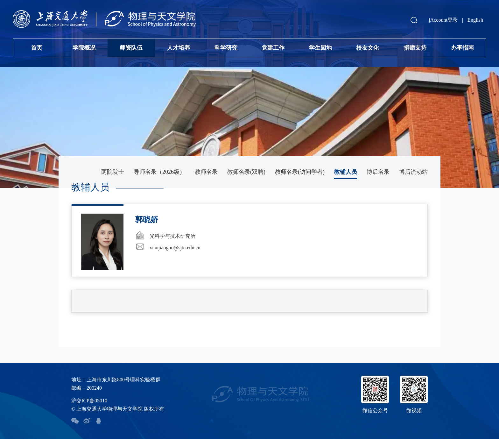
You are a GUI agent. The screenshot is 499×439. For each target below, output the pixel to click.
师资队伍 (131, 48)
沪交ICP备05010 (89, 400)
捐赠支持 (415, 48)
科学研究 (225, 48)
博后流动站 (413, 172)
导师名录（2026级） (159, 172)
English (475, 20)
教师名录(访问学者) (300, 172)
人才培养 (178, 48)
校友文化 (367, 48)
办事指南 (462, 48)
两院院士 (112, 172)
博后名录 (378, 172)
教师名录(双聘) (246, 172)
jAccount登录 (443, 20)
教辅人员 (345, 172)
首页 (36, 48)
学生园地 (320, 48)
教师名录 (206, 172)
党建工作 (273, 48)
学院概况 (84, 48)
